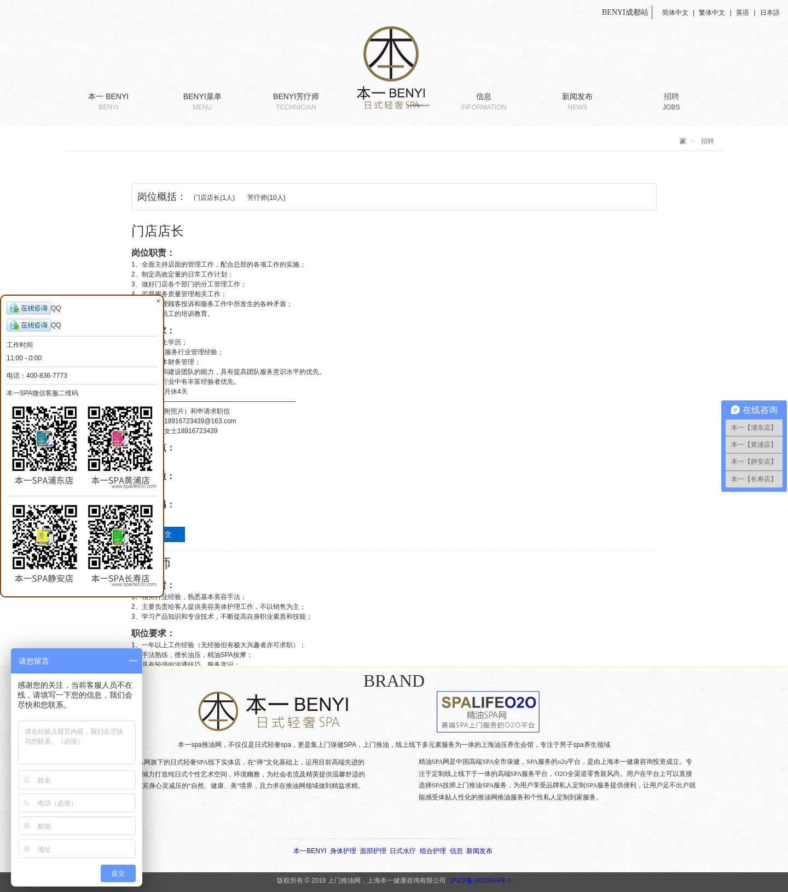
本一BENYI (309, 851)
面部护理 (373, 851)
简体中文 (675, 12)
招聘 (671, 102)
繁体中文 (712, 12)
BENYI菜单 (202, 102)
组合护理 (433, 851)
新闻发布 (577, 102)
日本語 (770, 12)
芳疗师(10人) (266, 198)
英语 (742, 12)
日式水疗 (403, 851)
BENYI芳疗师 (296, 102)
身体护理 (343, 851)
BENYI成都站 (626, 12)
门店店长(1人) (214, 198)
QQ (34, 308)
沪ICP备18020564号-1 (481, 880)
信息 (483, 102)
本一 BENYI (108, 102)
